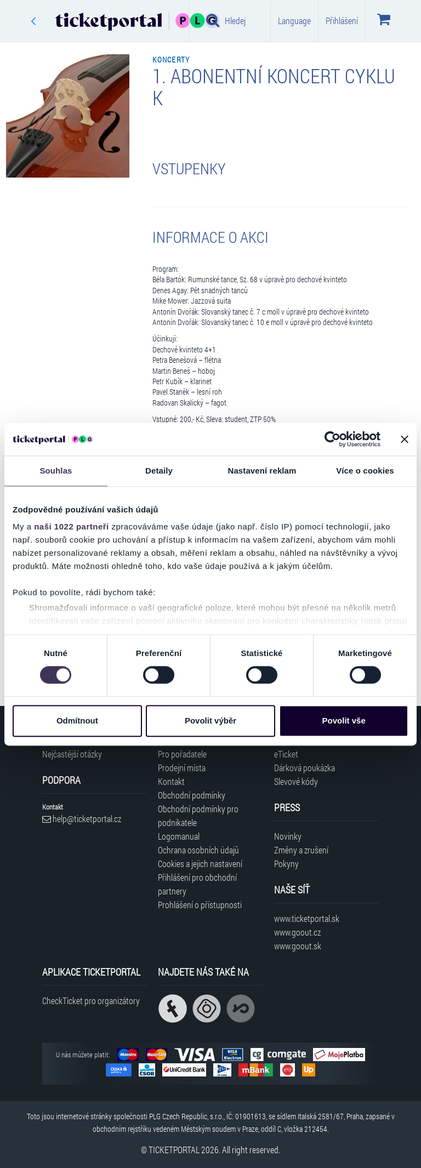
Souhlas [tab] (55, 470)
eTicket (286, 754)
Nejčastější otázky (72, 754)
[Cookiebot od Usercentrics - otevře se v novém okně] (332, 439)
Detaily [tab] (159, 470)
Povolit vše (344, 720)
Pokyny (286, 863)
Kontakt (171, 781)
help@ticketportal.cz (81, 818)
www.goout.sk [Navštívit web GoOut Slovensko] (297, 946)
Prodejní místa (182, 767)
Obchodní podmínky (191, 795)
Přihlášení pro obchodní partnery (197, 884)
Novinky (287, 836)
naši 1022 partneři (71, 526)
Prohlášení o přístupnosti (200, 904)
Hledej (226, 20)
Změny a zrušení (301, 850)
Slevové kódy (296, 781)
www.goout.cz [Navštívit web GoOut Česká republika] (297, 932)
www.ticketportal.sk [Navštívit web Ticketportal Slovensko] (306, 918)
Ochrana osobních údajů (198, 850)
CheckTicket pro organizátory (91, 1000)
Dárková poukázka (304, 767)
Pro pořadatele (182, 754)
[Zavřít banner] (404, 439)
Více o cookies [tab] (365, 470)
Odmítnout (77, 720)
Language (294, 20)
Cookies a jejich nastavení (200, 863)
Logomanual (179, 836)
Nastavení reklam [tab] (261, 470)
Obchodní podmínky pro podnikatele (198, 815)
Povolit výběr (210, 720)
